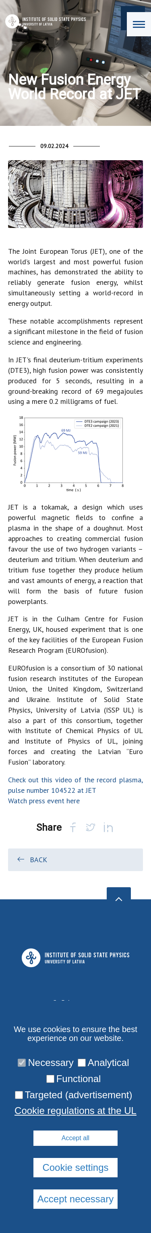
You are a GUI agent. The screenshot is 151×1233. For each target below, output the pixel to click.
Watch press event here (44, 800)
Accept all (75, 1138)
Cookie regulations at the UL (75, 1110)
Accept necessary (75, 1198)
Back (31, 859)
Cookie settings (75, 1167)
